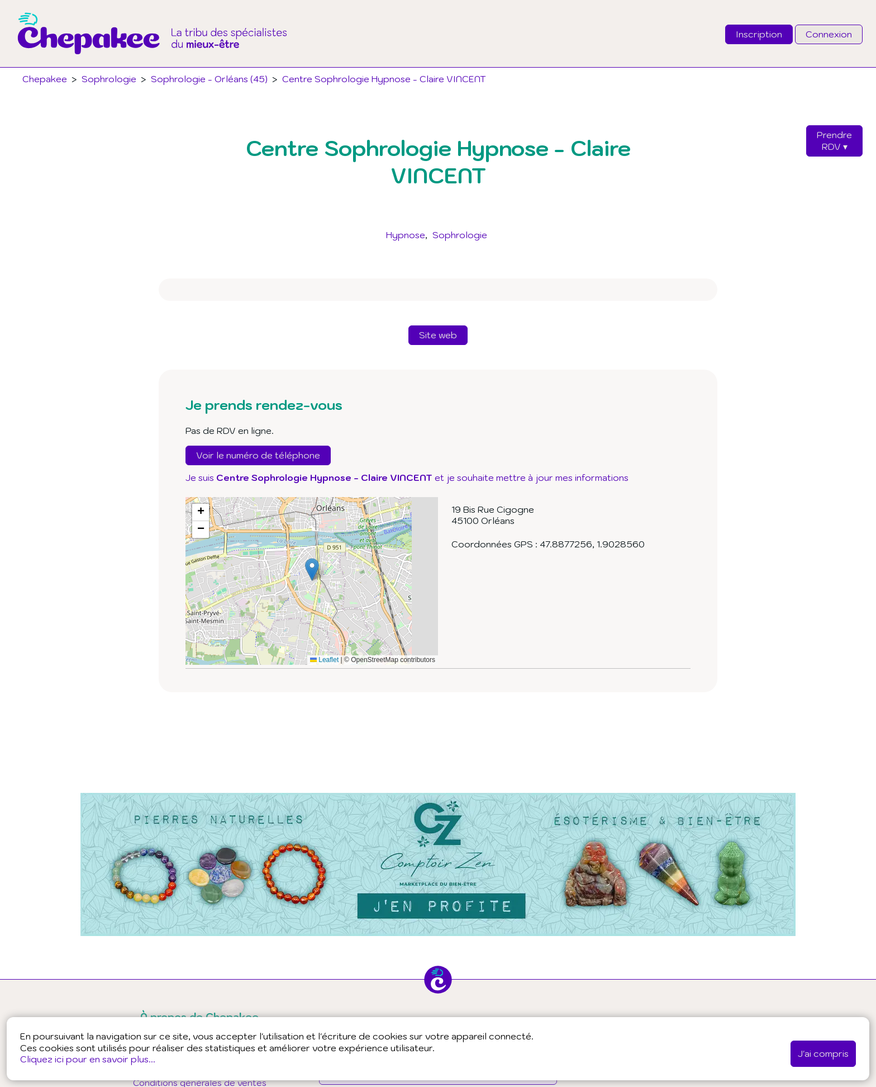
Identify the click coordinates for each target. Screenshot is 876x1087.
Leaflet (324, 660)
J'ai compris (823, 1053)
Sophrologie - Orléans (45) (209, 78)
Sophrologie (459, 234)
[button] (312, 569)
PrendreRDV (834, 140)
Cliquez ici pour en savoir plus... (87, 1059)
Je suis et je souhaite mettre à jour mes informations (407, 477)
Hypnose (405, 234)
